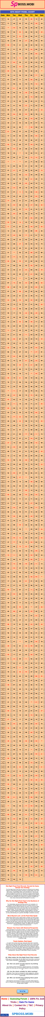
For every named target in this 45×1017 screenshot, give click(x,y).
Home (4, 999)
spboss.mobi (22, 1013)
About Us (7, 1005)
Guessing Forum (18, 999)
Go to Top (22, 991)
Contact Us (20, 1005)
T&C (30, 1005)
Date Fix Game (26, 1002)
